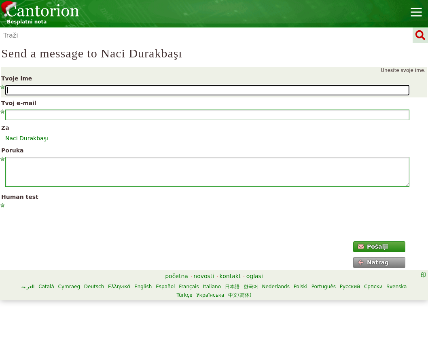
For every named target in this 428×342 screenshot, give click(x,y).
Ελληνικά (119, 286)
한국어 (251, 286)
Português (323, 286)
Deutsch (94, 286)
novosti (203, 276)
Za (5, 128)
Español (165, 286)
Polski (300, 286)
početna (176, 276)
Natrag (373, 262)
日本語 (232, 286)
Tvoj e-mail (18, 103)
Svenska (396, 286)
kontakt (230, 276)
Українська (210, 295)
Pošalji (373, 246)
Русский (350, 286)
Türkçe (184, 295)
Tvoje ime (16, 78)
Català (46, 286)
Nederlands (276, 286)
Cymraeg (69, 286)
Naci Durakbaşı (26, 138)
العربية (28, 286)
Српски (373, 286)
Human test (19, 197)
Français (189, 286)
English (143, 286)
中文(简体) (239, 295)
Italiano (212, 286)
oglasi (254, 276)
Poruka (12, 150)
